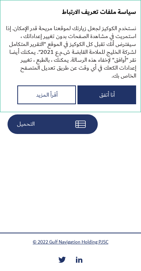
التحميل (26, 124)
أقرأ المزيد (47, 95)
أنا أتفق (107, 95)
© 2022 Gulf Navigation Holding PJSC (70, 242)
